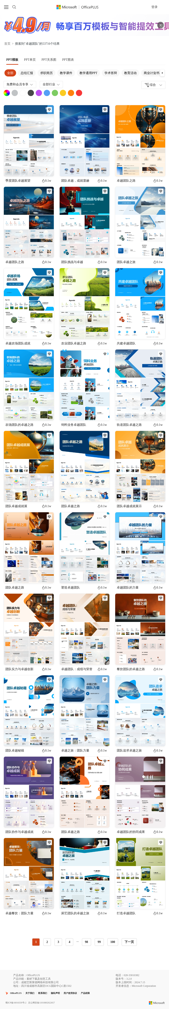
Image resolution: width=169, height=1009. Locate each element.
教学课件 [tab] (66, 73)
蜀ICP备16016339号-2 (15, 1002)
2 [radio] (47, 942)
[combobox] (153, 85)
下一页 (129, 942)
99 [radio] (99, 942)
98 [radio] (86, 942)
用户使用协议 (70, 993)
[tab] (12, 60)
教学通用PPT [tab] (88, 73)
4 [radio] (69, 942)
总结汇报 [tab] (27, 73)
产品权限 (85, 993)
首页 (7, 43)
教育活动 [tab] (130, 73)
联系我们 (42, 993)
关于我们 (29, 993)
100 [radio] (112, 942)
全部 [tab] (10, 73)
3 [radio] (58, 942)
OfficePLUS (16, 993)
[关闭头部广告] (160, 25)
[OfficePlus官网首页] (80, 7)
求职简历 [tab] (46, 73)
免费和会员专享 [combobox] (20, 84)
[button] (162, 72)
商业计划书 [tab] (151, 73)
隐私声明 (55, 993)
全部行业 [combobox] (52, 84)
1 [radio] (36, 942)
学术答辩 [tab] (110, 73)
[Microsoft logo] (157, 1002)
